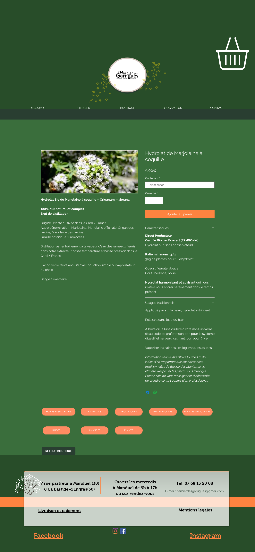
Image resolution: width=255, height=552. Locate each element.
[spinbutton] (154, 200)
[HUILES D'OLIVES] (163, 412)
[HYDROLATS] (94, 412)
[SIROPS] (56, 430)
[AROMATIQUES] (129, 412)
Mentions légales (195, 510)
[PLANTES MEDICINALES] (197, 412)
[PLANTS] (129, 430)
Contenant (152, 178)
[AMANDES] (94, 430)
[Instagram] (115, 531)
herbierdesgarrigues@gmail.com (200, 491)
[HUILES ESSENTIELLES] (58, 412)
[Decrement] (148, 200)
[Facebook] (123, 531)
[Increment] (160, 200)
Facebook (48, 535)
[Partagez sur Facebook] (147, 392)
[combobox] (180, 185)
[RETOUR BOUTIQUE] (58, 451)
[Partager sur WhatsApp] (155, 392)
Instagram (205, 535)
